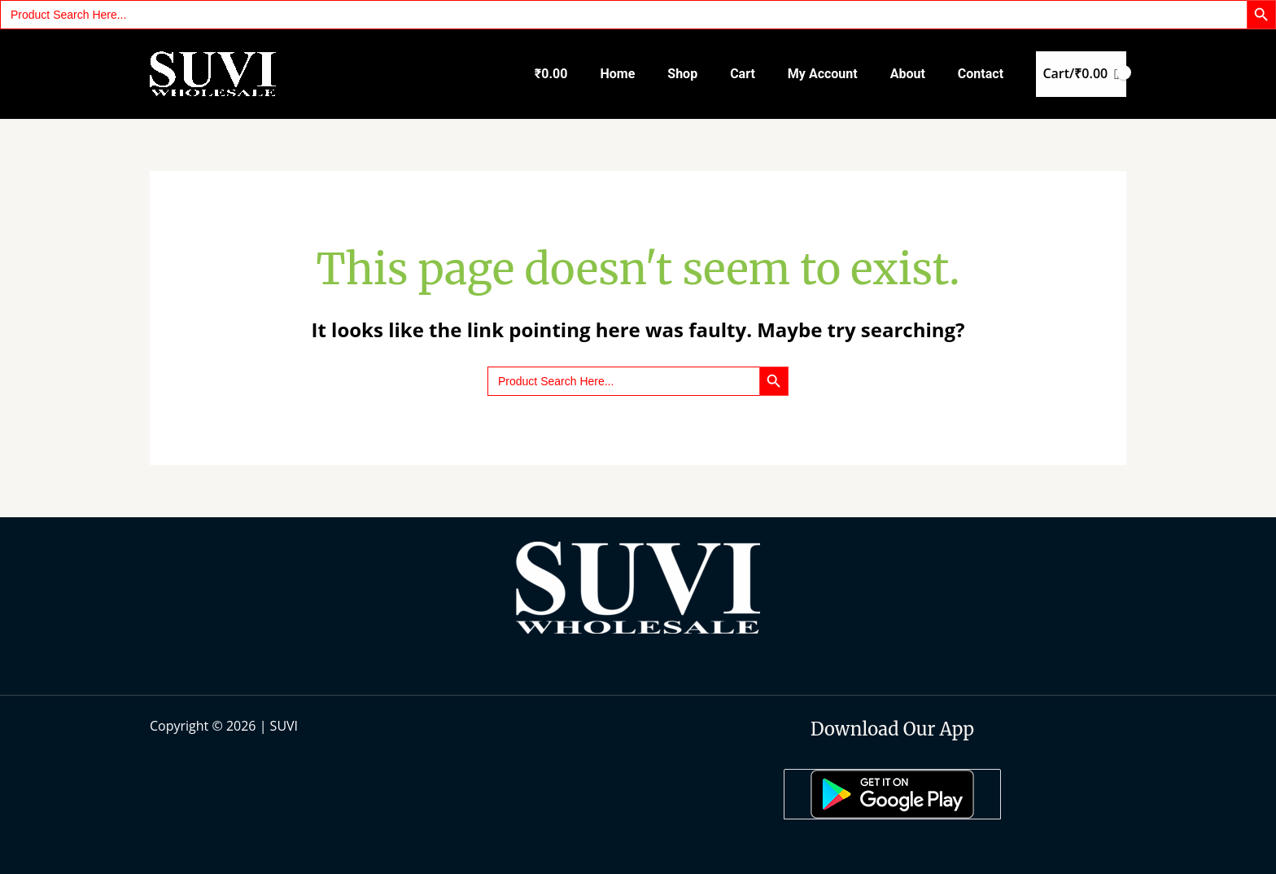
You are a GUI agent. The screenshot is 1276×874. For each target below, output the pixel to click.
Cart (742, 73)
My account (823, 73)
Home (617, 73)
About (907, 73)
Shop (682, 73)
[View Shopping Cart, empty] (1081, 74)
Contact (980, 73)
